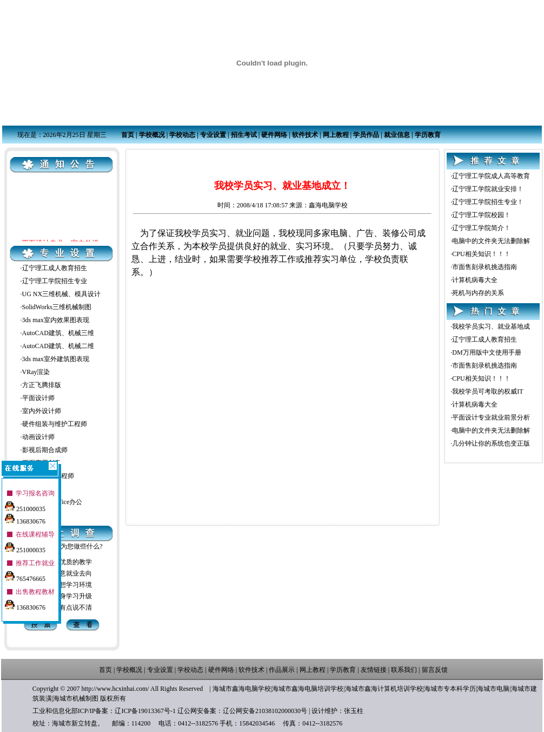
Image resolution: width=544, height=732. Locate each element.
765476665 (25, 575)
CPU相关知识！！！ (481, 254)
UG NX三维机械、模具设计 (61, 294)
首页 (127, 135)
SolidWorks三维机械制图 (56, 307)
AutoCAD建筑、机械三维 (58, 333)
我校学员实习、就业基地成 (491, 326)
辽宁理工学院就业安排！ (487, 189)
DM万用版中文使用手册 (486, 352)
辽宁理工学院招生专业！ (487, 202)
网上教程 (336, 135)
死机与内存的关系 (478, 293)
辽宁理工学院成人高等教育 (491, 176)
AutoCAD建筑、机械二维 (58, 346)
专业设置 (213, 135)
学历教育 (428, 135)
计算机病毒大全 (474, 280)
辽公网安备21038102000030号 (265, 711)
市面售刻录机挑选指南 (484, 267)
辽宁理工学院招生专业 (54, 281)
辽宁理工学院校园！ (481, 215)
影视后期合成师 (45, 450)
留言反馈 (435, 670)
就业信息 (397, 135)
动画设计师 (38, 437)
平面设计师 (38, 398)
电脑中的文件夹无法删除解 (491, 241)
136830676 (25, 517)
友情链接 (374, 670)
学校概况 (152, 135)
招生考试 (244, 135)
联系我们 (404, 670)
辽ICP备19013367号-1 (145, 711)
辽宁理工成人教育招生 (54, 268)
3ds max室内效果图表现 (55, 320)
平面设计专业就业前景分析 (491, 417)
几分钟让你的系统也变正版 (491, 443)
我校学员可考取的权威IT (487, 391)
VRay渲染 (36, 372)
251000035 (25, 505)
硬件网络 (274, 135)
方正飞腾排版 (41, 385)
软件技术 (305, 135)
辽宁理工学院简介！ (481, 228)
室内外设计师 (41, 411)
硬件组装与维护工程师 (54, 424)
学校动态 (182, 135)
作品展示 (282, 670)
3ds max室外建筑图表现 (55, 359)
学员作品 (366, 135)
